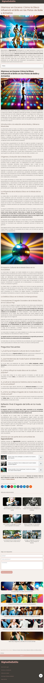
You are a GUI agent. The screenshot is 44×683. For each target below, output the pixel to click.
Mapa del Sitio (4, 679)
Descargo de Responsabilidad (7, 676)
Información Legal (5, 667)
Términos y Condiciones (6, 670)
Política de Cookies (5, 673)
